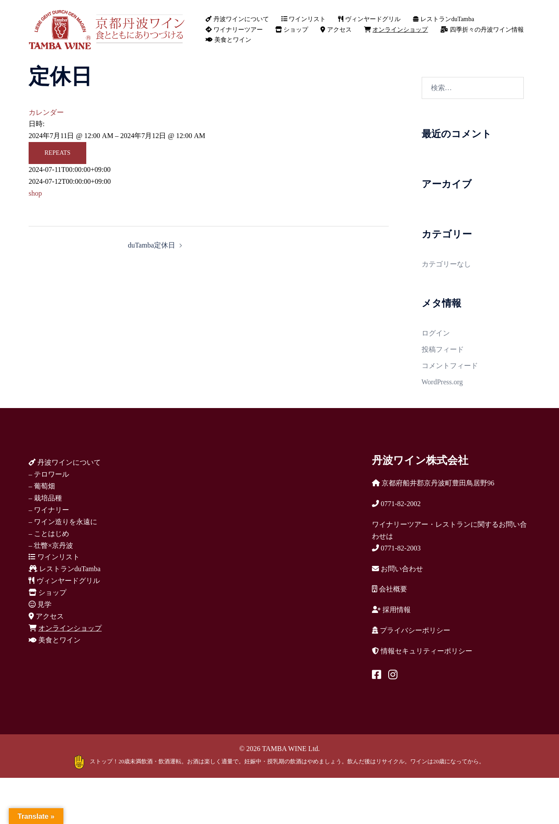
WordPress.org (442, 382)
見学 (40, 604)
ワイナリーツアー (234, 29)
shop (35, 193)
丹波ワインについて (237, 19)
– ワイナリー (49, 510)
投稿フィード (443, 349)
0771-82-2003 (396, 548)
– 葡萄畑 (42, 486)
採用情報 (391, 609)
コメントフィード (450, 365)
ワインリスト (303, 19)
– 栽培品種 (45, 498)
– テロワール (49, 474)
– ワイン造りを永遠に (63, 521)
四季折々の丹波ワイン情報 (482, 29)
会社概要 (389, 589)
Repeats (57, 152)
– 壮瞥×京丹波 (51, 545)
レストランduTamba (443, 19)
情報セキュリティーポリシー (422, 651)
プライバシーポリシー (411, 630)
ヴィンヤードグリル (369, 19)
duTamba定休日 (151, 245)
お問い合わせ (397, 568)
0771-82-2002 (396, 503)
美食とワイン (228, 39)
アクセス (336, 29)
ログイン (436, 333)
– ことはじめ (49, 533)
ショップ (292, 29)
